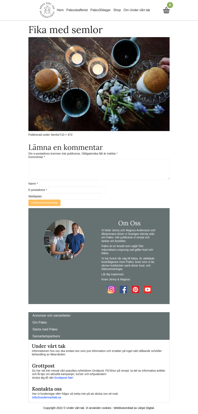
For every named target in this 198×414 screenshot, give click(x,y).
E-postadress (37, 189)
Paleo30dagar (100, 10)
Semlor (55, 134)
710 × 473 (66, 134)
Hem (60, 10)
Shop (117, 10)
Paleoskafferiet (77, 10)
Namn (33, 183)
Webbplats (35, 196)
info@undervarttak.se (46, 397)
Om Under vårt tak (137, 10)
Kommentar (36, 157)
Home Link (47, 10)
